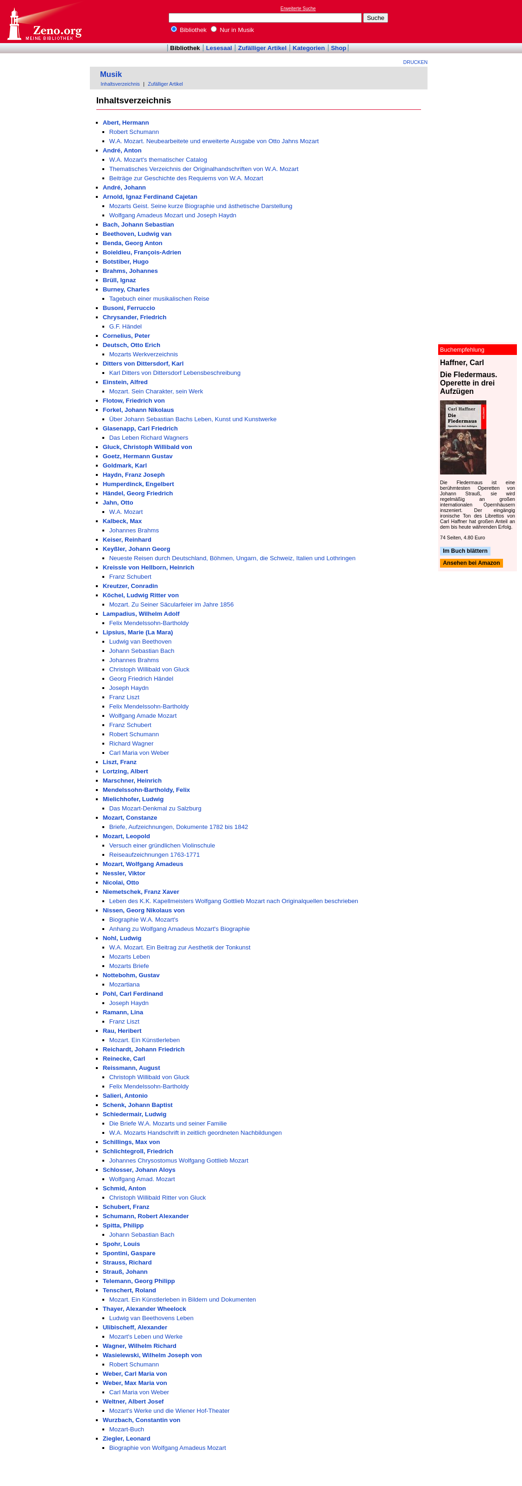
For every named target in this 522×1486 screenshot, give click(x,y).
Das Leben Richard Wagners (149, 437)
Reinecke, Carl (124, 1058)
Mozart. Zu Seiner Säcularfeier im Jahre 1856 (171, 604)
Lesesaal (219, 47)
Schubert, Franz (126, 1206)
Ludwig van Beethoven (140, 641)
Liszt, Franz (120, 762)
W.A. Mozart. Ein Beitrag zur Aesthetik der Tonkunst (180, 947)
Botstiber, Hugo (126, 261)
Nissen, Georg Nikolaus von (144, 910)
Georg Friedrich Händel (141, 678)
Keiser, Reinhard (127, 539)
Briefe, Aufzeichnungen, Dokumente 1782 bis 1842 (178, 826)
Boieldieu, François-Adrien (142, 252)
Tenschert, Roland (129, 1290)
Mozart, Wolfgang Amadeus (143, 863)
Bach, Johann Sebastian (138, 224)
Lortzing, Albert (125, 771)
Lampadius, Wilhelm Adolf (141, 613)
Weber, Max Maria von (135, 1382)
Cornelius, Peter (126, 335)
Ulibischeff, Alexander (135, 1327)
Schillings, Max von (131, 1141)
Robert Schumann (134, 131)
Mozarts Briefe (129, 965)
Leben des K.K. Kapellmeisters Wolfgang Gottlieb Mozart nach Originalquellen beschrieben (233, 901)
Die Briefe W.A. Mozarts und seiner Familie (168, 1123)
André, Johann (124, 187)
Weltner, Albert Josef (133, 1401)
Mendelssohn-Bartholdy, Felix (146, 789)
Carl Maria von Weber (139, 752)
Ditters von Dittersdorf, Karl (143, 363)
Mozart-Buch (127, 1429)
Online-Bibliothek (44, 21)
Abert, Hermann (126, 122)
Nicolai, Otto (121, 882)
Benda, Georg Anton (133, 243)
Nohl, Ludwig (122, 938)
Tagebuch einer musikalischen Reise (159, 298)
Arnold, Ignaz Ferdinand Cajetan (150, 196)
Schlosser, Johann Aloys (139, 1169)
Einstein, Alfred (125, 382)
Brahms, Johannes (130, 270)
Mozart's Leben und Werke (146, 1336)
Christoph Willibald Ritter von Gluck (157, 1197)
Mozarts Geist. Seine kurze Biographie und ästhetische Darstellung (201, 205)
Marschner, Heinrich (132, 780)
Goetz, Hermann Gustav (138, 456)
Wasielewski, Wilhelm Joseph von (152, 1355)
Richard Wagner (131, 743)
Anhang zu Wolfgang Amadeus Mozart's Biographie (179, 928)
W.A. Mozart (126, 511)
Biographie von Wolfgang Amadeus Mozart (167, 1447)
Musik (111, 74)
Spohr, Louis (121, 1243)
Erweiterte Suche (298, 8)
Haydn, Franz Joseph (134, 474)
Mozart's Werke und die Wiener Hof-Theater (169, 1410)
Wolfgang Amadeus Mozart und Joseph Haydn (173, 215)
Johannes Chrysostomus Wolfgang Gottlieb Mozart (179, 1160)
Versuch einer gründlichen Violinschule (162, 845)
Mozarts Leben (129, 956)
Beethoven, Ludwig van (137, 233)
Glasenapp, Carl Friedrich (140, 428)
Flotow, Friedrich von (134, 400)
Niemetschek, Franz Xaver (141, 891)
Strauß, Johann (125, 1271)
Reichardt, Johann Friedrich (144, 1049)
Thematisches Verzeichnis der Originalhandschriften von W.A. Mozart (204, 168)
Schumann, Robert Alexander (146, 1216)
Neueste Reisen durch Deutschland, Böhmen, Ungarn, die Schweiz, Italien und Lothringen (232, 558)
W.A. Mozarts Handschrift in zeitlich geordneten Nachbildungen (195, 1132)
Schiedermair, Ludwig (135, 1114)
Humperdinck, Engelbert (138, 484)
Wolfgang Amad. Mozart (142, 1179)
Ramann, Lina (123, 1012)
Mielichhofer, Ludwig (133, 799)
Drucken (415, 62)
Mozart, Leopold (126, 836)
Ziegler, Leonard (127, 1438)
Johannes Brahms (134, 530)
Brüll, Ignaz (119, 280)
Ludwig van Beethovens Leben (151, 1318)
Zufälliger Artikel (262, 47)
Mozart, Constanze (130, 817)
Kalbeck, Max (122, 521)
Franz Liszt (124, 697)
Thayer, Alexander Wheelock (144, 1308)
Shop (338, 47)
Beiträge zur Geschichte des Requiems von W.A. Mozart (186, 178)
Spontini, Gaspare (129, 1253)
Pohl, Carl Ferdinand (133, 993)
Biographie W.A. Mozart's (143, 919)
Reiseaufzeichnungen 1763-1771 (154, 854)
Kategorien (309, 47)
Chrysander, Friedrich (135, 317)
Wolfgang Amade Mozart (143, 715)
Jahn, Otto (118, 502)
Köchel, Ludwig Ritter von (141, 595)
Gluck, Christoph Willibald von (147, 446)
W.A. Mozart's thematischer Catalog (158, 159)
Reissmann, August (131, 1067)
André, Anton (122, 150)
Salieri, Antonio (125, 1095)
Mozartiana (124, 984)
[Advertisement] (479, 21)
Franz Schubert (130, 576)
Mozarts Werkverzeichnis (143, 354)
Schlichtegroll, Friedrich (138, 1151)
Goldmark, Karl (125, 465)
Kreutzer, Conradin (130, 585)
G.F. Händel (125, 326)
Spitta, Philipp (123, 1225)
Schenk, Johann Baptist (138, 1104)
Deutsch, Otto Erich (131, 344)
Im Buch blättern (465, 551)
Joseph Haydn (129, 687)
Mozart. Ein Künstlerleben (144, 1040)
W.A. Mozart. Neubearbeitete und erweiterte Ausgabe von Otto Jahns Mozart (214, 141)
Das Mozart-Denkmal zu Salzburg (155, 808)
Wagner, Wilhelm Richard (139, 1345)
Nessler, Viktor (124, 873)
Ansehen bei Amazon (471, 563)
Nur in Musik (232, 29)
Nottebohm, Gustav (131, 975)
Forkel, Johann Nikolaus (138, 409)
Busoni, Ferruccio (129, 307)
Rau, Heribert (122, 1030)
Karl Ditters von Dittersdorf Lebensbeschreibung (175, 372)
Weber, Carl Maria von (135, 1373)
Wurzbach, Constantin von (142, 1419)
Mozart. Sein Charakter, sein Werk (156, 391)
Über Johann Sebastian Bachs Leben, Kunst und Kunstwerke (193, 419)
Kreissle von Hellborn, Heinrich (149, 567)
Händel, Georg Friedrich (138, 493)
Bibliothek (189, 29)
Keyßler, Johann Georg (136, 548)
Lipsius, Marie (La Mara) (138, 632)
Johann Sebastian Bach (142, 650)
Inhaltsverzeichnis (120, 84)
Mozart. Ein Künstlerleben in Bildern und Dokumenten (182, 1299)
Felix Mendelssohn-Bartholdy (149, 623)
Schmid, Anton (124, 1188)
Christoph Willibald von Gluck (149, 669)
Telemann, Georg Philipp (139, 1280)
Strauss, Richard (127, 1262)
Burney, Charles (126, 289)
